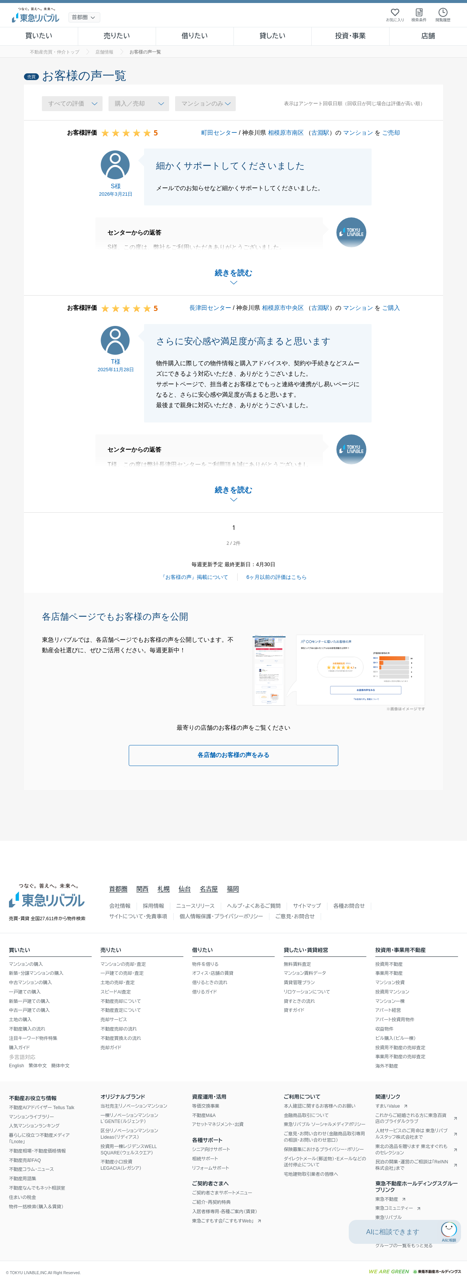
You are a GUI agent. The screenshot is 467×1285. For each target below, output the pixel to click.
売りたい (117, 36)
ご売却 (391, 132)
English (16, 1065)
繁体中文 (37, 1065)
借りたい (194, 36)
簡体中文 (60, 1065)
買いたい (39, 36)
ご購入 (391, 308)
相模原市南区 (286, 132)
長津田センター (210, 308)
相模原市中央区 (283, 308)
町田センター (219, 132)
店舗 (428, 36)
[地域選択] (84, 17)
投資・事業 (350, 36)
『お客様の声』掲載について (194, 577)
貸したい (273, 36)
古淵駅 (320, 132)
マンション (358, 132)
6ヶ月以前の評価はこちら (277, 577)
